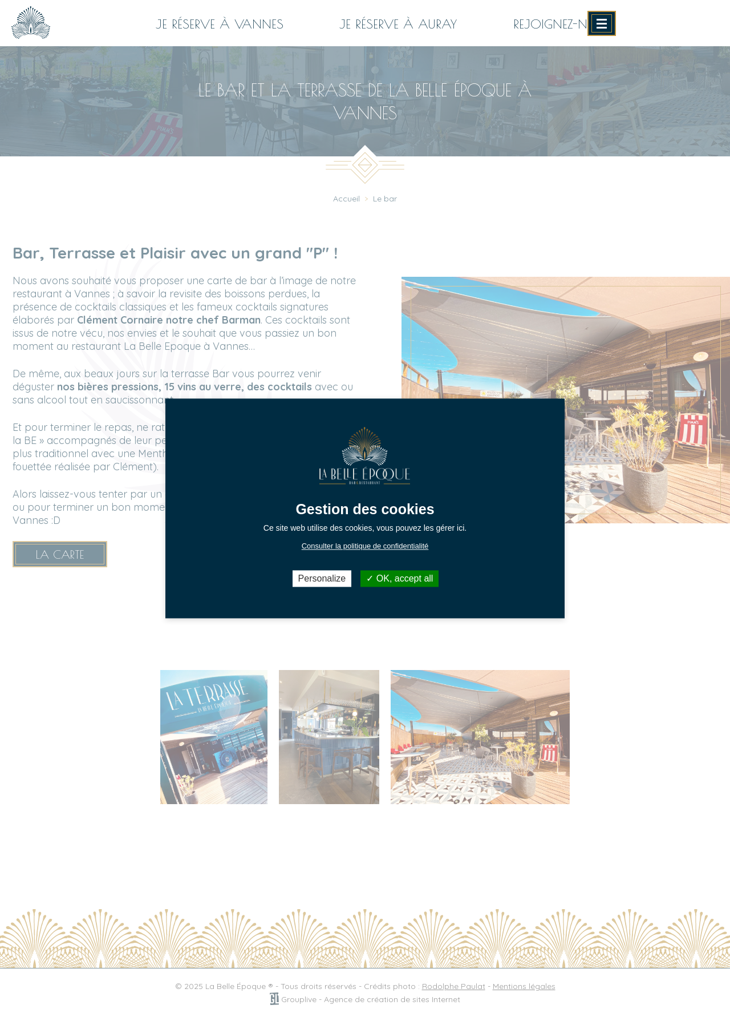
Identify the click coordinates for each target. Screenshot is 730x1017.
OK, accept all (399, 578)
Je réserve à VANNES (219, 24)
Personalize (322, 578)
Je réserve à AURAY (398, 24)
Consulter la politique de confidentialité (365, 546)
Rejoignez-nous (563, 24)
